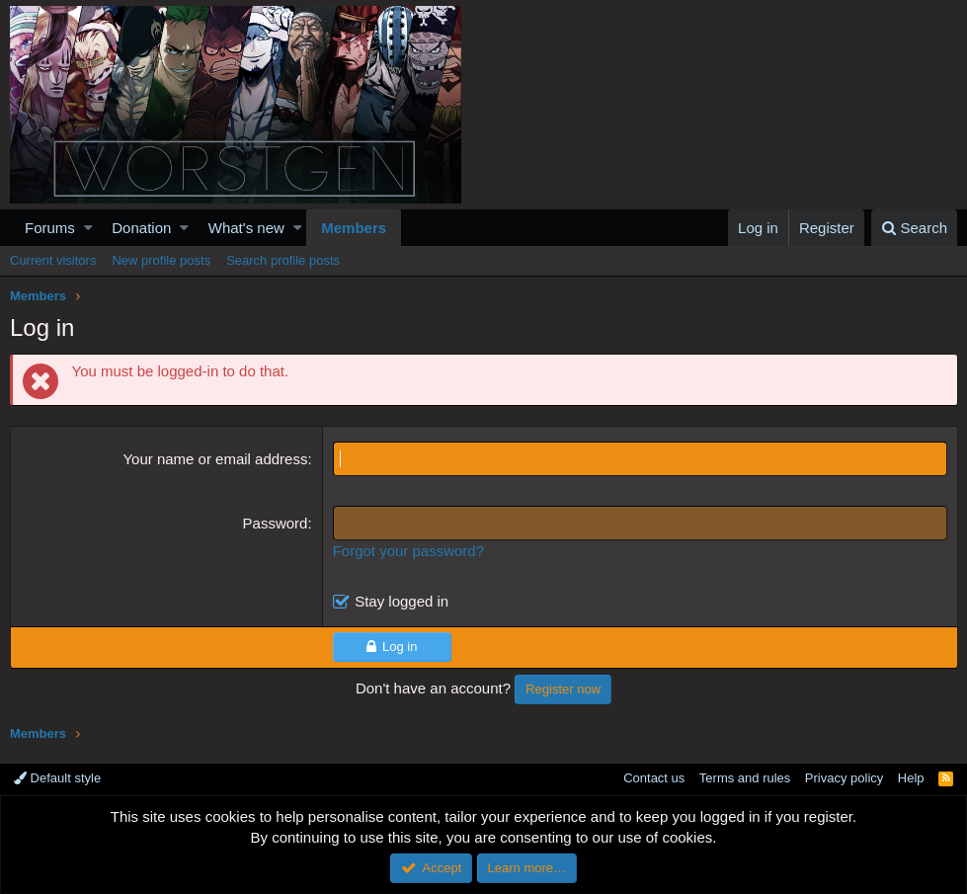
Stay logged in (401, 601)
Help (911, 778)
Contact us (654, 778)
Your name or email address (215, 458)
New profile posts (161, 260)
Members (353, 227)
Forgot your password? (408, 550)
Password (275, 523)
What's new (246, 227)
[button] (88, 227)
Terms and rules (744, 778)
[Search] (914, 227)
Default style (57, 778)
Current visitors (53, 260)
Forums (50, 227)
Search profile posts (283, 260)
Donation (141, 227)
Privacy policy (844, 778)
